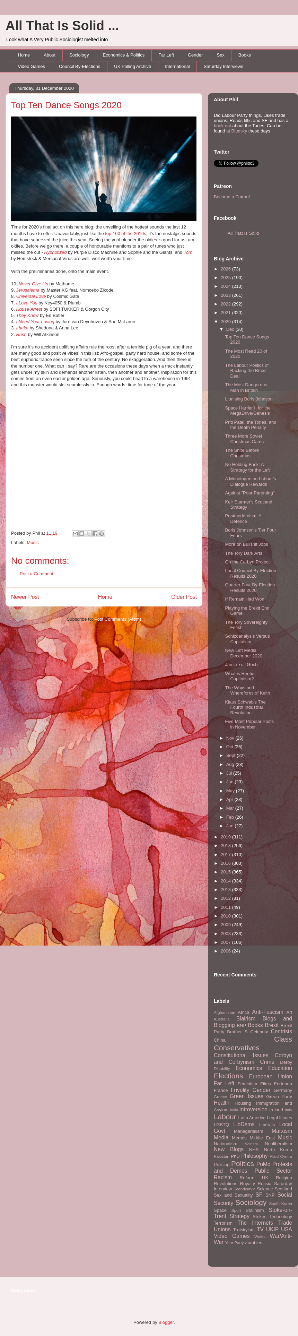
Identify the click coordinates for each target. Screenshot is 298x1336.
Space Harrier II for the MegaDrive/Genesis (248, 410)
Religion (284, 1177)
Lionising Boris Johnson (248, 399)
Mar (230, 808)
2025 (226, 277)
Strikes (259, 1216)
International (177, 66)
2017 (226, 854)
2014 (226, 881)
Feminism (247, 1083)
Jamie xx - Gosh (241, 664)
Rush (21, 334)
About (49, 55)
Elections (228, 1076)
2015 (226, 871)
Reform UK (254, 1177)
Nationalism (225, 1143)
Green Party (279, 1096)
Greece (220, 1096)
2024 (226, 286)
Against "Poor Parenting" (249, 492)
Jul (229, 773)
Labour (225, 1117)
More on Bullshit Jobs (246, 544)
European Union (270, 1076)
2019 (226, 836)
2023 (226, 295)
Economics (249, 1068)
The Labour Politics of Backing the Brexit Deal (247, 371)
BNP (241, 1025)
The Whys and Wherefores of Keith (247, 690)
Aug (231, 764)
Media (221, 1137)
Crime (267, 1062)
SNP (270, 1195)
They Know (27, 315)
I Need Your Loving (35, 321)
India (234, 1110)
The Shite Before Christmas (242, 453)
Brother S (237, 1031)
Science (265, 1188)
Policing (222, 1164)
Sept (231, 755)
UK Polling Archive (132, 66)
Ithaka (22, 327)
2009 (226, 924)
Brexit (272, 1025)
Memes (239, 1137)
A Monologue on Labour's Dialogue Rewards (250, 481)
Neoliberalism (278, 1143)
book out (222, 125)
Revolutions (225, 1183)
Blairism (245, 1019)
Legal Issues (279, 1117)
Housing (243, 1103)
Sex (220, 55)
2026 (226, 268)
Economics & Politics (124, 55)
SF (258, 1195)
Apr (230, 799)
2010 (226, 916)
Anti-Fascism (267, 1012)
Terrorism (223, 1223)
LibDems (244, 1124)
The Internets (255, 1223)
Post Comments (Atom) (117, 619)
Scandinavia (245, 1189)
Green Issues (246, 1096)
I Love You (26, 302)
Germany (283, 1090)
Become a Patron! (232, 196)
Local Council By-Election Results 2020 (250, 573)
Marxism (282, 1131)
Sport (236, 1210)
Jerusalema (27, 290)
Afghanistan (224, 1012)
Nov (231, 738)
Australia (221, 1019)
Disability (222, 1068)
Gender (195, 55)
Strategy (239, 1216)
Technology (280, 1216)
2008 (226, 933)
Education (280, 1068)
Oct (230, 746)
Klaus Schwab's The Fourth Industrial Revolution (245, 707)
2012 (226, 898)
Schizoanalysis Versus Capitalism (247, 638)
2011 (226, 907)
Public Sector (273, 1171)
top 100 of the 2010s (125, 233)
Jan (230, 825)
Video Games (31, 66)
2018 (226, 845)
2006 (226, 951)
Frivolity (240, 1090)
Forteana (283, 1083)
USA (286, 1229)
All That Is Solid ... (62, 25)
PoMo (263, 1164)
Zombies (253, 1242)
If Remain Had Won (244, 599)
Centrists (281, 1031)
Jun (230, 781)
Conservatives (237, 1048)
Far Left (166, 55)
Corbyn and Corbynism (253, 1058)
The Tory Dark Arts (243, 553)
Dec (231, 329)
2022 (226, 304)
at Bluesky (236, 130)
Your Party (234, 1242)
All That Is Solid (243, 233)
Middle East (262, 1137)
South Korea (280, 1203)
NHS (253, 1149)
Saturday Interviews (223, 66)
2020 (226, 321)
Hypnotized (55, 252)
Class (283, 1039)
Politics (242, 1163)
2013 (226, 889)
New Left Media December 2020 (243, 653)
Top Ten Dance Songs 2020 (66, 105)
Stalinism (255, 1210)
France (221, 1090)
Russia (265, 1183)
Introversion (253, 1109)
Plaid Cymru (281, 1156)
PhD (235, 1156)
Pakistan (221, 1156)
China (220, 1040)
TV (260, 1229)
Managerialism (248, 1131)
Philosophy (254, 1156)
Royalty (247, 1183)
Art (289, 1012)
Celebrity (259, 1031)
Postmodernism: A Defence (243, 518)
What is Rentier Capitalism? (240, 676)
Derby (286, 1062)
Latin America (252, 1117)
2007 (226, 942)
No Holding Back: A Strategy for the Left (247, 467)
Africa (243, 1012)
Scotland (283, 1188)
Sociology (79, 55)
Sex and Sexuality (233, 1195)
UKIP (272, 1229)
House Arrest (29, 309)
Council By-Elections (79, 66)
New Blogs (229, 1149)
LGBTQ (221, 1124)
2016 (226, 863)
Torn (188, 252)
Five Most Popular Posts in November (249, 724)
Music (33, 542)
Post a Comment (36, 573)
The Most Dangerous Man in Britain (246, 387)
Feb (230, 817)
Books (244, 55)
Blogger (166, 1322)
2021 (226, 312)
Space (220, 1210)
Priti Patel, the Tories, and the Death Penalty (250, 425)
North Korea (278, 1149)
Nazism (251, 1143)
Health (221, 1103)
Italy (288, 1109)
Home (24, 55)
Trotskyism (243, 1229)
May (231, 790)
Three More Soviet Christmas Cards (244, 438)
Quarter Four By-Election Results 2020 (250, 587)
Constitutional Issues (241, 1055)
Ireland (276, 1109)
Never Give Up (33, 283)
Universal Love (31, 296)
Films (265, 1083)
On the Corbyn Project (247, 561)
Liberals (267, 1124)
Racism (223, 1177)
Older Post (184, 597)
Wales (259, 1236)
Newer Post (25, 597)
